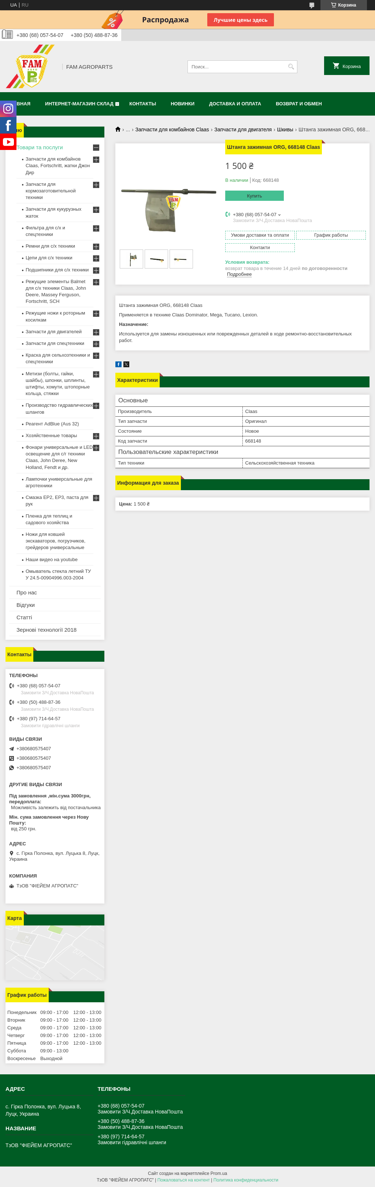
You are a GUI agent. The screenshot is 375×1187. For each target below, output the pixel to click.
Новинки (182, 103)
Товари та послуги (39, 147)
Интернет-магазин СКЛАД (79, 103)
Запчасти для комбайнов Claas (172, 129)
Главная (18, 103)
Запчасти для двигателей (54, 331)
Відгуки (25, 605)
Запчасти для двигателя (243, 129)
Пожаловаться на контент (183, 1180)
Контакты (142, 103)
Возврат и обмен (299, 103)
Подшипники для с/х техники (57, 270)
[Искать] (291, 66)
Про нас (26, 592)
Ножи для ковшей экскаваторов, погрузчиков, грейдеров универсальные (55, 540)
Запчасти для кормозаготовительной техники (51, 190)
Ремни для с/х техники (50, 246)
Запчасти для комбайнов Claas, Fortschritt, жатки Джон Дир (58, 165)
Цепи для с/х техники (49, 257)
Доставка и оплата (235, 103)
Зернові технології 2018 (46, 630)
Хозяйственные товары (51, 435)
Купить (254, 196)
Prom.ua (219, 1173)
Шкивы (285, 129)
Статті (24, 617)
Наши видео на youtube (52, 559)
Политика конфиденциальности (246, 1180)
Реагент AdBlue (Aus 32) (52, 424)
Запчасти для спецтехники (55, 343)
